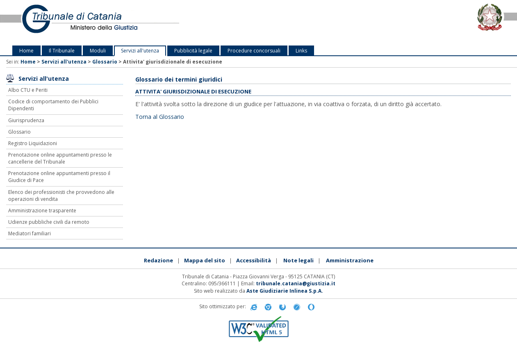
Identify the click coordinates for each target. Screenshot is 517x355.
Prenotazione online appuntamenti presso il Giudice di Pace (59, 177)
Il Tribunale (62, 50)
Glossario (104, 61)
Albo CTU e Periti (28, 89)
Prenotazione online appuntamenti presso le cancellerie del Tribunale (60, 158)
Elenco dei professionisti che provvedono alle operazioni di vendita (61, 196)
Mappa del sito (204, 260)
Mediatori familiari (29, 233)
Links (301, 50)
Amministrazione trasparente (42, 210)
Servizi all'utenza (140, 50)
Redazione (158, 260)
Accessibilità (253, 260)
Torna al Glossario (159, 117)
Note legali (298, 260)
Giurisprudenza (26, 120)
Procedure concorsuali (254, 50)
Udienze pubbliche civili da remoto (48, 221)
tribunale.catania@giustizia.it (295, 283)
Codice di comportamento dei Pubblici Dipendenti (53, 105)
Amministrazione (350, 260)
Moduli (98, 50)
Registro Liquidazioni (32, 143)
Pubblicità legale (193, 50)
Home (26, 50)
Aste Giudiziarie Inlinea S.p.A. (284, 290)
